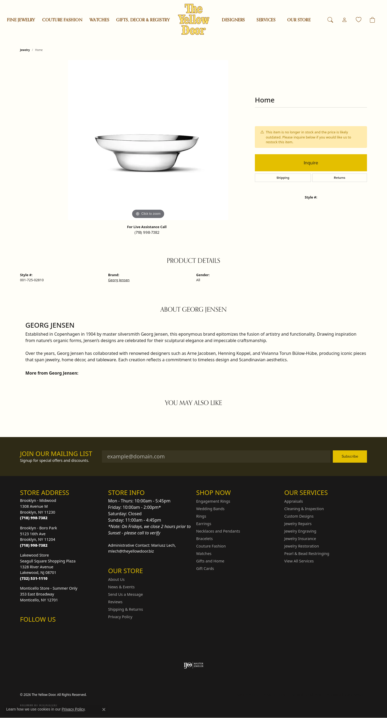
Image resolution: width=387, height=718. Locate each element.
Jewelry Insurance (300, 538)
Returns (339, 177)
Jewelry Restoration (301, 546)
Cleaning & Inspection (304, 508)
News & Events (121, 586)
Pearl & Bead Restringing (306, 553)
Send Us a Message (125, 594)
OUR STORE (298, 20)
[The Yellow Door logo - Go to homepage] (194, 19)
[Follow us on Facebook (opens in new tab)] (38, 630)
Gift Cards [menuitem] (205, 568)
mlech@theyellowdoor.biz (131, 551)
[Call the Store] (34, 517)
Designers (233, 20)
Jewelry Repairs (297, 523)
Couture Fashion (62, 20)
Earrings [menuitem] (203, 523)
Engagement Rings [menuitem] (213, 501)
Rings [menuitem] (201, 516)
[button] (330, 20)
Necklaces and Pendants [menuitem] (218, 531)
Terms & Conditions (306, 694)
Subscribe (350, 456)
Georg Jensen (119, 279)
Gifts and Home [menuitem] (210, 561)
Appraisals (293, 501)
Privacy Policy (120, 616)
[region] (148, 140)
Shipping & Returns (125, 609)
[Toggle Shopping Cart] (372, 20)
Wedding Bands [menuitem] (210, 508)
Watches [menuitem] (203, 553)
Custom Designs (299, 516)
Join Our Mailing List (56, 454)
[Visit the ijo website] (194, 665)
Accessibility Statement (345, 694)
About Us (116, 579)
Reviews (115, 601)
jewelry (25, 50)
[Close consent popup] (103, 709)
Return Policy (247, 694)
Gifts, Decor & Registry (143, 20)
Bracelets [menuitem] (204, 538)
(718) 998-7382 (147, 232)
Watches (99, 20)
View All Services (299, 561)
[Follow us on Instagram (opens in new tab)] (25, 630)
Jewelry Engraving (300, 531)
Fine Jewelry (21, 20)
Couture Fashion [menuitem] (211, 546)
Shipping (283, 177)
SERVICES (265, 20)
